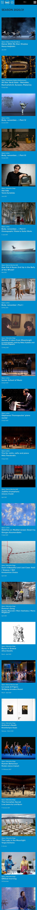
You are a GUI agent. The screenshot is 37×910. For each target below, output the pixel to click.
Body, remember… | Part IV (14, 120)
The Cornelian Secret (11, 802)
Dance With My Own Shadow (15, 44)
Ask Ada (5, 191)
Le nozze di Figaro (10, 687)
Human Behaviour (10, 764)
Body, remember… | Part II (13, 229)
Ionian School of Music (12, 380)
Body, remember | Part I (12, 305)
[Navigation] (35, 1)
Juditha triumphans (10, 492)
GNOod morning (9, 879)
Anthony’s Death (9, 725)
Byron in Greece (9, 648)
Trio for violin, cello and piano (15, 453)
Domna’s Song (8, 608)
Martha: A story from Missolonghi (17, 340)
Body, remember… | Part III (14, 155)
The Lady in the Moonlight (13, 840)
